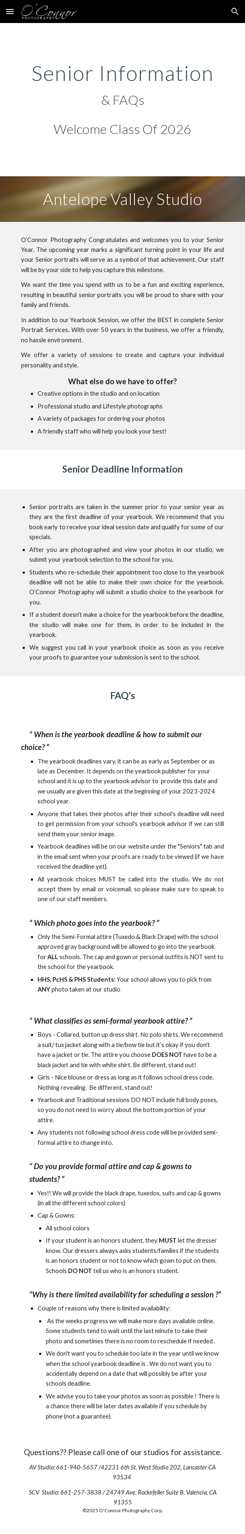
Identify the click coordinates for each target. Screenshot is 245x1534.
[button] (10, 11)
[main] (122, 85)
